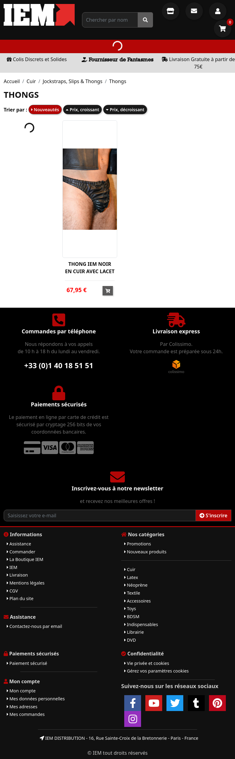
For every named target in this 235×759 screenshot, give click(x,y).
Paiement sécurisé (27, 663)
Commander (21, 552)
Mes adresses (22, 707)
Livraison (17, 575)
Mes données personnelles (36, 699)
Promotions (137, 544)
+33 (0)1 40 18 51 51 (58, 365)
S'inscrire (213, 515)
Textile (132, 593)
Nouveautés (45, 109)
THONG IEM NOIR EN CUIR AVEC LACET (89, 268)
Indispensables (141, 624)
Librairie (134, 632)
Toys (130, 608)
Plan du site (20, 598)
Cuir (31, 81)
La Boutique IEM (25, 559)
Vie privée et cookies (146, 663)
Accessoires (137, 601)
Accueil (12, 81)
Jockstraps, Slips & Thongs (72, 81)
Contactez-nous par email (34, 626)
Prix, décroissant (125, 109)
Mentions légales (25, 583)
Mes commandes (26, 714)
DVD (130, 640)
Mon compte (21, 691)
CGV (12, 591)
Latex (131, 577)
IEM (12, 567)
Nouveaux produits (145, 552)
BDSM (132, 616)
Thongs (117, 81)
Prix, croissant (82, 109)
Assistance (19, 544)
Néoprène (135, 585)
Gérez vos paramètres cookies (156, 671)
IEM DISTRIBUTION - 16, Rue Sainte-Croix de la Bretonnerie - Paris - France (119, 738)
